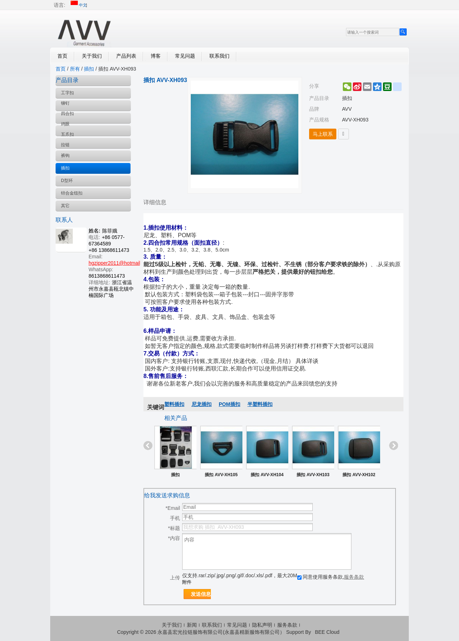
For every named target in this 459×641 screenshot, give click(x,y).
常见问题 (185, 56)
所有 (75, 69)
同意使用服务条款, (330, 577)
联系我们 (219, 56)
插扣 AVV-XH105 (221, 474)
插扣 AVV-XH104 (267, 474)
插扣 (89, 69)
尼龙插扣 (201, 404)
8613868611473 (107, 276)
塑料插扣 (174, 404)
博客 (156, 56)
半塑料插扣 (260, 404)
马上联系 (323, 134)
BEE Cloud (327, 632)
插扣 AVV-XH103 (313, 474)
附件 (186, 582)
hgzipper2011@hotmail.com (120, 263)
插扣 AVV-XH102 (358, 474)
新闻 (192, 625)
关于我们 (92, 56)
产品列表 (126, 56)
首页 (62, 56)
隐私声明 (262, 625)
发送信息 (201, 594)
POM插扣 (229, 404)
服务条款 (354, 577)
